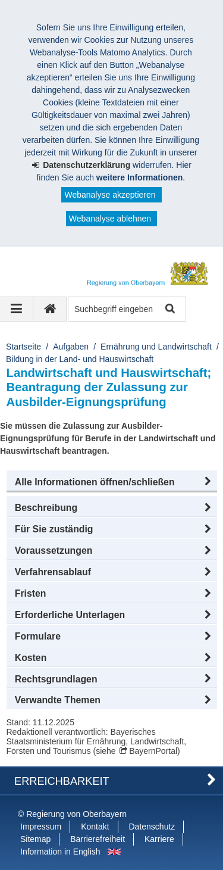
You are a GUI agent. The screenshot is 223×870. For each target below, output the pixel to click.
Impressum (40, 826)
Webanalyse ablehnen (110, 218)
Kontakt (95, 826)
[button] (112, 482)
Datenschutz (152, 826)
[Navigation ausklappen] (16, 309)
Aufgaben (71, 346)
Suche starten (169, 309)
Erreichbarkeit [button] (61, 781)
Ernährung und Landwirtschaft (156, 346)
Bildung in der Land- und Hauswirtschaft (79, 359)
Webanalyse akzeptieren (109, 194)
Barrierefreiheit (97, 839)
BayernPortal (153, 751)
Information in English (60, 851)
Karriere (159, 839)
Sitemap (35, 839)
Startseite (23, 346)
